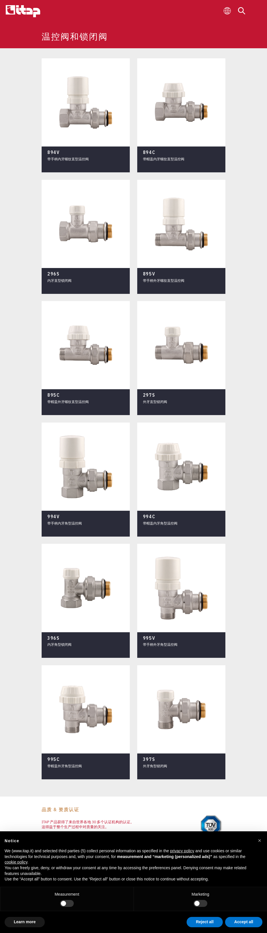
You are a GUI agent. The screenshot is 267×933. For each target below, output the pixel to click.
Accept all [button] (243, 921)
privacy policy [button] (182, 851)
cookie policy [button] (16, 862)
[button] (259, 840)
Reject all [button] (204, 921)
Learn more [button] (25, 921)
